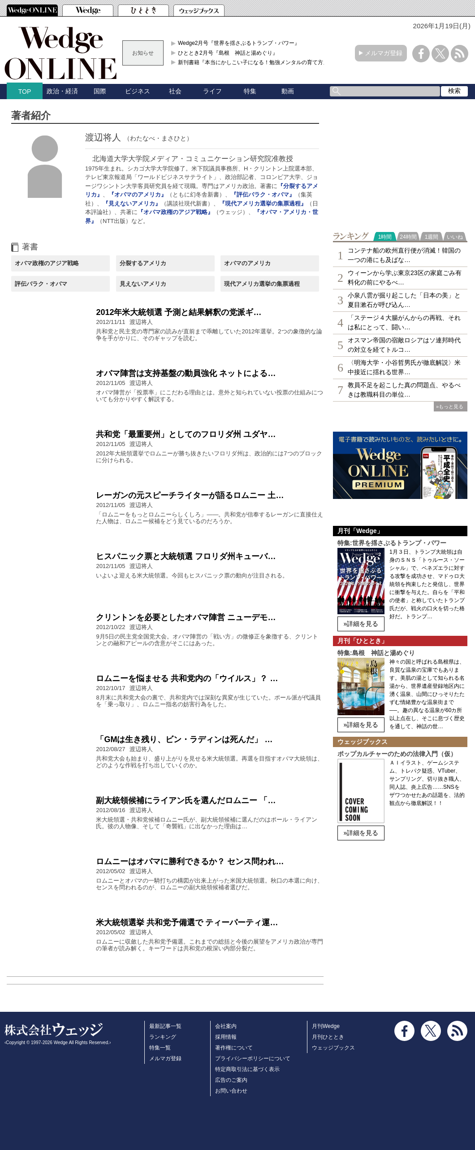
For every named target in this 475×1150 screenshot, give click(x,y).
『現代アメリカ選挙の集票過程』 (263, 203)
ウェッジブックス (333, 1048)
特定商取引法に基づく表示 (247, 1069)
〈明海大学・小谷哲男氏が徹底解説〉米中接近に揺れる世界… (404, 367)
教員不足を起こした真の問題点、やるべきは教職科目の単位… (404, 389)
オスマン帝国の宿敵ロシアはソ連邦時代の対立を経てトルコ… (404, 345)
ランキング (162, 1037)
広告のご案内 (231, 1080)
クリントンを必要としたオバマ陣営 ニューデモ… (186, 617)
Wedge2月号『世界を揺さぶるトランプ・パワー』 (239, 43)
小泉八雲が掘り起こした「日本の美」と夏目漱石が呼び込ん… (404, 300)
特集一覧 (160, 1048)
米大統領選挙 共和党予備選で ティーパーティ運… (187, 922)
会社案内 (226, 1026)
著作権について (234, 1048)
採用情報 (226, 1037)
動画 (287, 91)
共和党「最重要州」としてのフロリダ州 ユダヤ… (186, 434)
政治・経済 (62, 91)
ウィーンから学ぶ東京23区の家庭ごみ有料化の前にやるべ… (405, 277)
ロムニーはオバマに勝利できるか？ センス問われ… (190, 861)
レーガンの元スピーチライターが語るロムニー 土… (190, 495)
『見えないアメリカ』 (132, 203)
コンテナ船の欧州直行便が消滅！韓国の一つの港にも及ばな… (404, 255)
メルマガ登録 (383, 53)
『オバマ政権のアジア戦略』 (175, 212)
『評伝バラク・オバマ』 (263, 194)
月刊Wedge (326, 1026)
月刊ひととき (328, 1037)
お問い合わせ (231, 1091)
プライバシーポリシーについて (252, 1058)
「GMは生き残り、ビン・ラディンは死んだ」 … (184, 739)
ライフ (212, 91)
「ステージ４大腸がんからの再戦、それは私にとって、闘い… (404, 322)
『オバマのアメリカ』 (137, 194)
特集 (250, 91)
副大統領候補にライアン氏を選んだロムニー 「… (186, 800)
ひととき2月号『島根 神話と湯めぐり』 (228, 53)
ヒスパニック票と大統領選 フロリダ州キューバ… (186, 556)
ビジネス (137, 91)
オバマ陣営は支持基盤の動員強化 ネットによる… (186, 373)
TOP (24, 91)
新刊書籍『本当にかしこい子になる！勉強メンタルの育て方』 (253, 62)
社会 (175, 91)
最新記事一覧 (165, 1026)
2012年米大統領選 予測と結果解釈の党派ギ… (178, 312)
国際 (100, 91)
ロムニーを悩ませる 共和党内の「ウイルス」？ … (187, 678)
